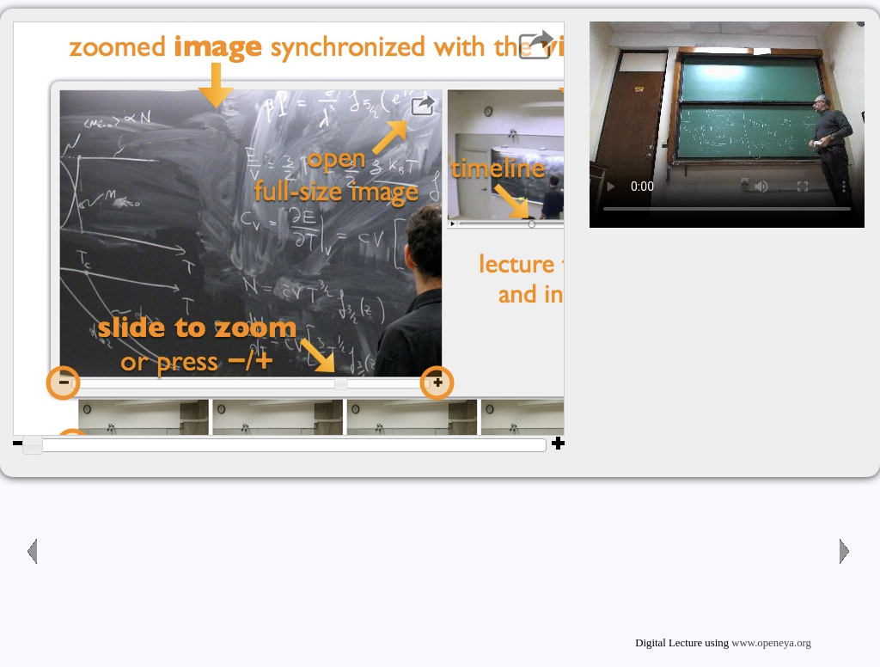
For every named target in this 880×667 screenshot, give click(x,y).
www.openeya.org (771, 643)
